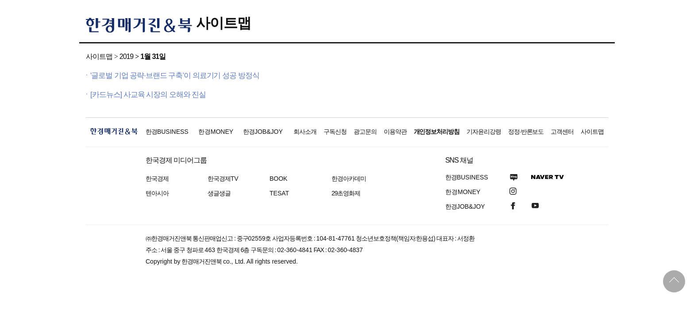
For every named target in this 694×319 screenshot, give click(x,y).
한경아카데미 (349, 178)
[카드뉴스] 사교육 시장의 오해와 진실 (148, 94)
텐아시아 (157, 193)
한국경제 (157, 178)
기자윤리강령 (484, 131)
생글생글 (219, 193)
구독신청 (335, 131)
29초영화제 (346, 193)
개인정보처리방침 (437, 131)
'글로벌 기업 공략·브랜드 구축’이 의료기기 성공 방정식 (174, 75)
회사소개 (304, 131)
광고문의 (365, 131)
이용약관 (395, 131)
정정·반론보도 (526, 131)
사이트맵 (223, 23)
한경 (167, 131)
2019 (126, 56)
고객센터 (562, 131)
